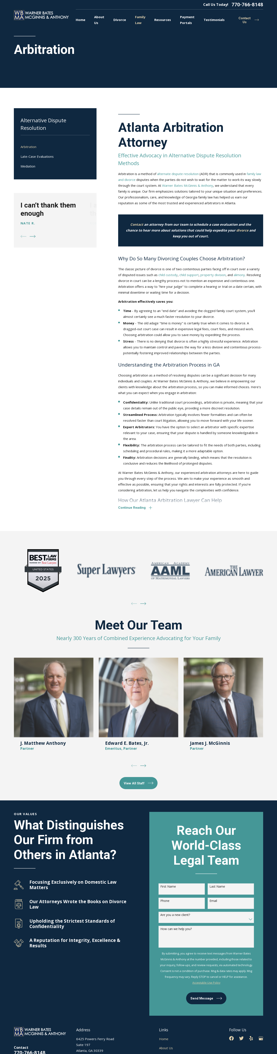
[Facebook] (231, 1038)
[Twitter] (241, 1038)
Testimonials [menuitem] (214, 20)
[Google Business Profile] (261, 1038)
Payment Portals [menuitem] (187, 20)
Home (163, 1039)
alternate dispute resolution (178, 174)
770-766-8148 (247, 4)
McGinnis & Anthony (198, 185)
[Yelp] (251, 1038)
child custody (168, 275)
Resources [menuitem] (162, 20)
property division (213, 275)
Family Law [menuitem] (140, 20)
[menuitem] (55, 147)
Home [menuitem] (80, 20)
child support (189, 275)
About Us (166, 1048)
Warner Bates (172, 185)
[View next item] (32, 236)
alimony (239, 275)
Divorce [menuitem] (119, 20)
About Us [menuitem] (99, 20)
